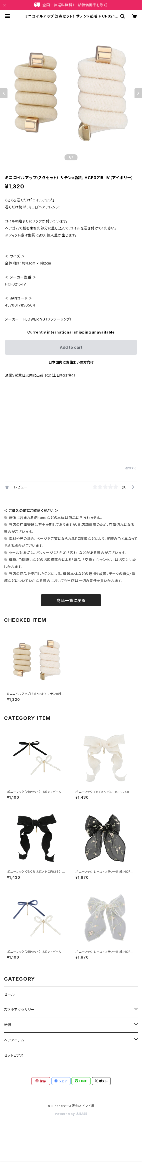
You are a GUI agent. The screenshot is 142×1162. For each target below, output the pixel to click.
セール (9, 994)
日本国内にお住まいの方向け (71, 362)
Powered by (71, 1114)
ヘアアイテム (14, 1040)
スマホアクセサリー (19, 1009)
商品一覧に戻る (71, 600)
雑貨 (8, 1025)
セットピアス (14, 1055)
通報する (131, 468)
